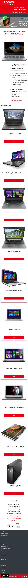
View (14, 141)
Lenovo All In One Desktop (4, 542)
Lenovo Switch (3, 567)
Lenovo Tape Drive (3, 559)
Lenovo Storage (3, 557)
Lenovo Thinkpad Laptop (4, 535)
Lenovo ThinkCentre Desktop (5, 544)
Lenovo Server (3, 554)
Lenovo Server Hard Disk (4, 568)
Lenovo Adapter (3, 572)
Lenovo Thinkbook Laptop (4, 537)
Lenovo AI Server (3, 565)
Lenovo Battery (3, 570)
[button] (2, 22)
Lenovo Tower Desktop (4, 546)
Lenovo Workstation (4, 555)
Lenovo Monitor (3, 561)
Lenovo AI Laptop (3, 531)
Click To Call (4, 576)
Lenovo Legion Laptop (4, 538)
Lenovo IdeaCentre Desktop (5, 550)
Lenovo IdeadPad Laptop (4, 533)
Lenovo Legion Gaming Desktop (5, 548)
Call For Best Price (16, 100)
